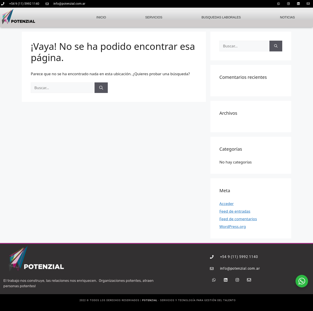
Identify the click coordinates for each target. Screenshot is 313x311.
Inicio (101, 17)
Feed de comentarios (238, 218)
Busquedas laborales (221, 17)
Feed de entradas (234, 211)
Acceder (226, 203)
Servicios (153, 17)
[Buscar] (101, 87)
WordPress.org (232, 226)
